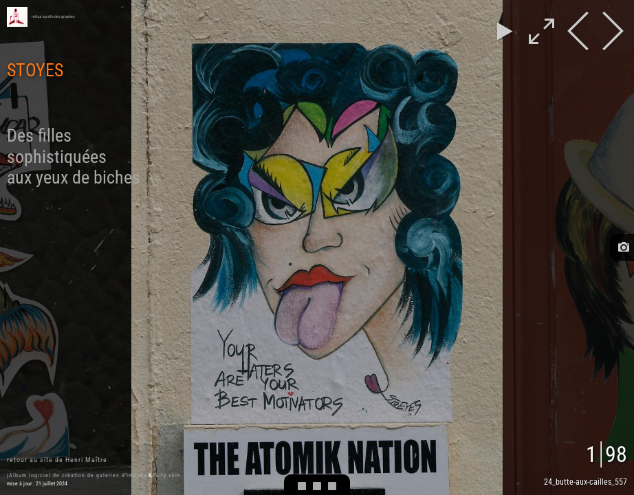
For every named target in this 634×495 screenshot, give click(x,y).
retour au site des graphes (53, 16)
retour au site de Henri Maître (57, 459)
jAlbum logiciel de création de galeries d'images (77, 475)
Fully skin (167, 475)
